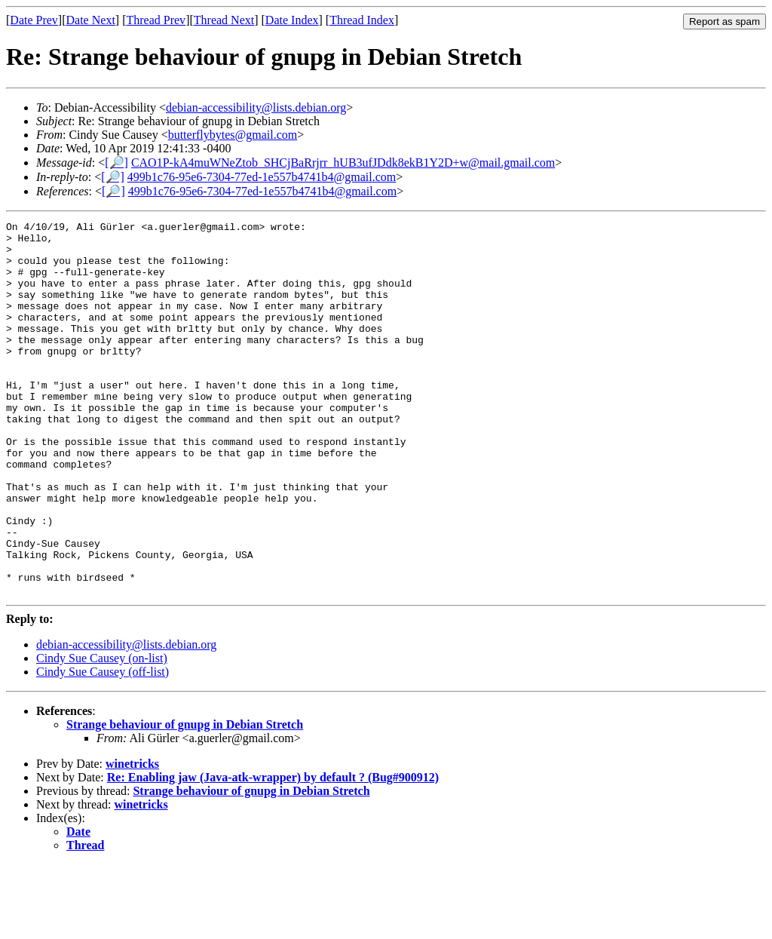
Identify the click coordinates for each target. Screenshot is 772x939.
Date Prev (34, 20)
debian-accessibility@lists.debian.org (256, 107)
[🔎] (116, 162)
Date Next (90, 20)
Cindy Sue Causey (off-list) (102, 746)
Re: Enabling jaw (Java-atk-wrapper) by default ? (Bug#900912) (273, 851)
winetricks (132, 838)
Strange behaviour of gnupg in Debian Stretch (184, 799)
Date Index (292, 20)
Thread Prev (155, 20)
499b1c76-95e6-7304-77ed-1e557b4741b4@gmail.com (261, 176)
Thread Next (224, 20)
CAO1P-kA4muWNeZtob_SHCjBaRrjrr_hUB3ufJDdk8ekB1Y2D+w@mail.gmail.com (343, 162)
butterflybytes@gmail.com (233, 134)
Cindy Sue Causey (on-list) (101, 732)
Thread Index (361, 20)
